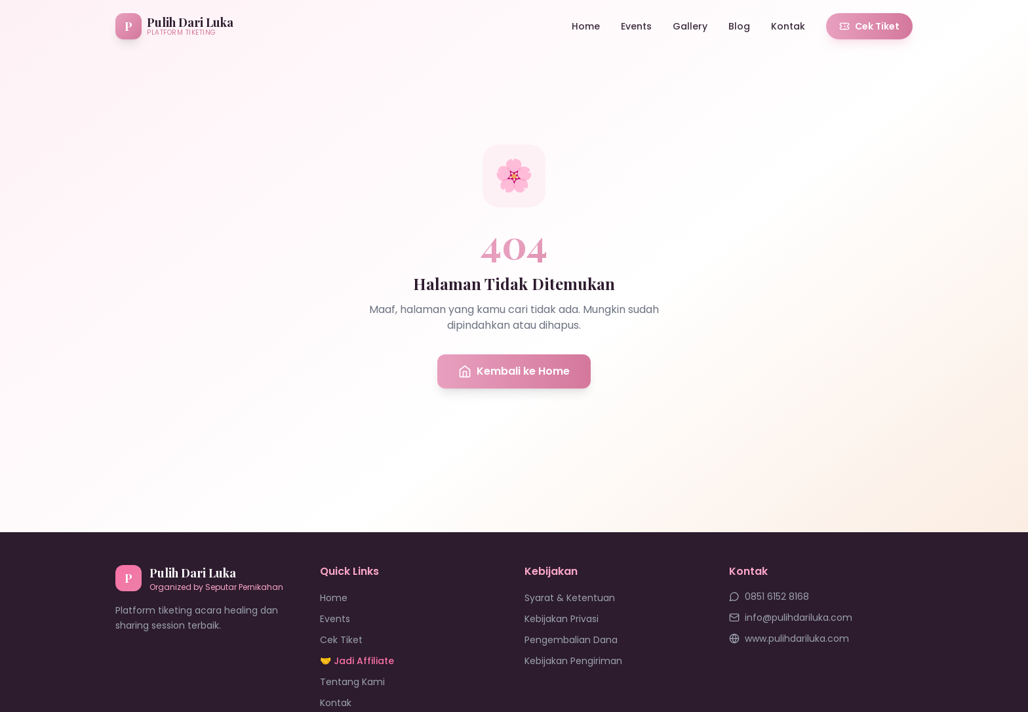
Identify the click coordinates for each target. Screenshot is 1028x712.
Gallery (690, 26)
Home (586, 26)
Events (636, 26)
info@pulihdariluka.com (790, 617)
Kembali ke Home (514, 371)
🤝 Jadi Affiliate (357, 660)
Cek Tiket (869, 26)
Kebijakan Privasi (561, 618)
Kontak (788, 26)
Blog (739, 26)
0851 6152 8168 (769, 596)
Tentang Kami (352, 681)
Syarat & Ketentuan (569, 597)
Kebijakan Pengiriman (573, 660)
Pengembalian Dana (571, 639)
